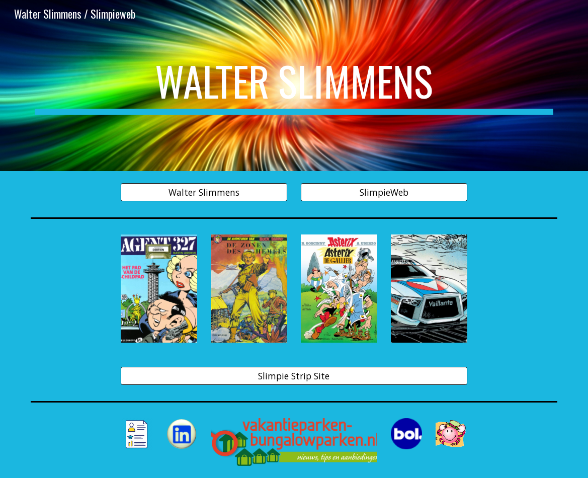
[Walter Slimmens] (204, 192)
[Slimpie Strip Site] (294, 376)
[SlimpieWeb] (384, 192)
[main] (294, 85)
